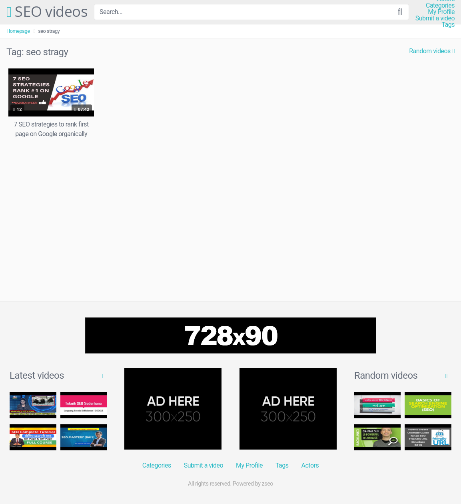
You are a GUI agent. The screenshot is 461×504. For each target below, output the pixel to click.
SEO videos (47, 12)
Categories (440, 5)
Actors (310, 465)
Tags (448, 25)
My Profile (441, 12)
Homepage (18, 31)
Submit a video (435, 18)
